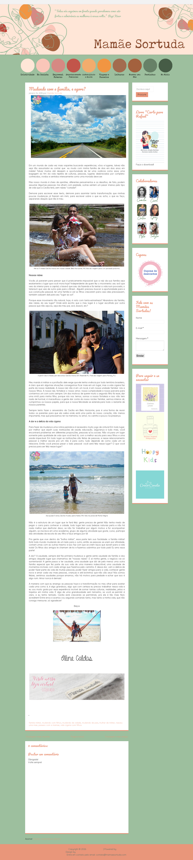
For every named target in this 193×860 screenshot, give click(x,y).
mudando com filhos (51, 723)
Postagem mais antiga (116, 736)
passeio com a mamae (49, 725)
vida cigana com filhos (71, 725)
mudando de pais (90, 723)
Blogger (121, 849)
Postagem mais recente (38, 736)
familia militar (35, 723)
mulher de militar (107, 723)
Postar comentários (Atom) (47, 839)
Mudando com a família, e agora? (57, 88)
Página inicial (77, 736)
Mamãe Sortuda (54, 93)
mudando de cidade (71, 723)
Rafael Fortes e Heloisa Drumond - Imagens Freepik (101, 852)
